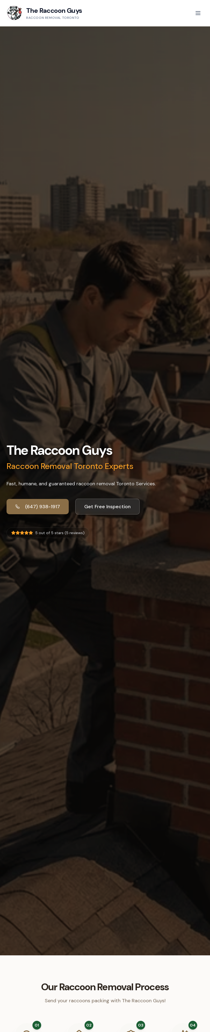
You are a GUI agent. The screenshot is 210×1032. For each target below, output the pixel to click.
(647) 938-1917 (37, 506)
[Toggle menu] (198, 13)
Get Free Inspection (107, 506)
